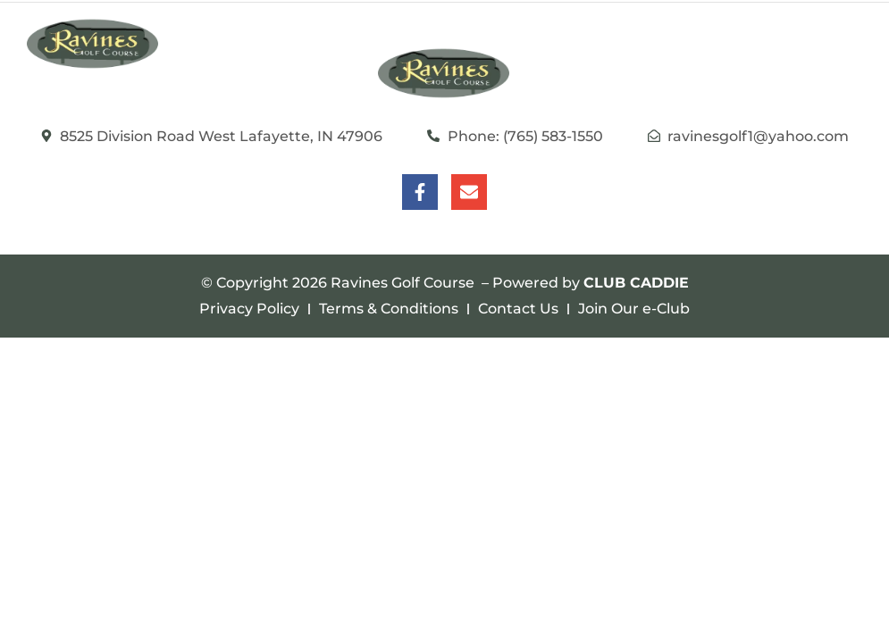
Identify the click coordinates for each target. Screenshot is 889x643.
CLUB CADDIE (636, 282)
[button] (844, 43)
